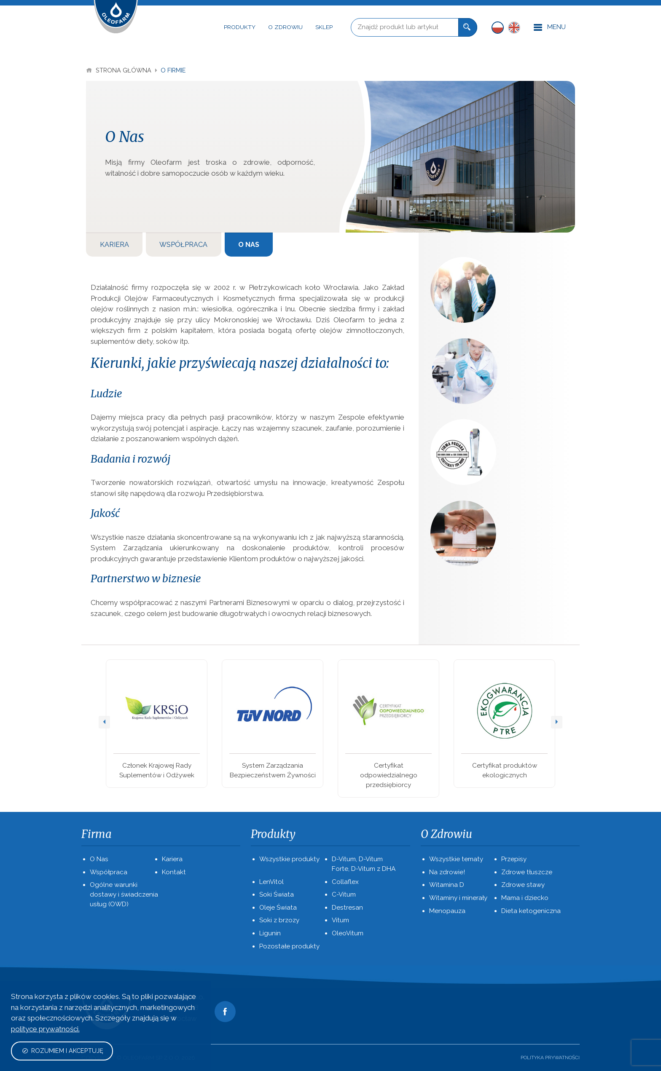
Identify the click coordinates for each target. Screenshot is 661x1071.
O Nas (248, 245)
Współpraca (183, 245)
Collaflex (345, 882)
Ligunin (270, 933)
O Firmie (173, 70)
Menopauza (447, 911)
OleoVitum (347, 933)
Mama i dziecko (524, 898)
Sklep (324, 27)
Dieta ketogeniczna (531, 911)
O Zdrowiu (285, 27)
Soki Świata (276, 894)
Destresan (347, 907)
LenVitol (271, 882)
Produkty (239, 27)
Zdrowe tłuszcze (526, 872)
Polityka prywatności (550, 1057)
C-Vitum (344, 894)
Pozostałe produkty (289, 946)
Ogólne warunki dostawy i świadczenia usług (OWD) (124, 894)
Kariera (114, 245)
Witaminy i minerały (458, 898)
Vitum (340, 920)
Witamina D (446, 885)
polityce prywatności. (45, 1029)
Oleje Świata (278, 907)
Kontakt (174, 872)
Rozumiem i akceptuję (62, 1050)
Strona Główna (119, 70)
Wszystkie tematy (456, 859)
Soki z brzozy (279, 920)
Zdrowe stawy (523, 885)
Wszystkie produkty (289, 859)
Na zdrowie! (447, 872)
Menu (549, 27)
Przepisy (514, 859)
